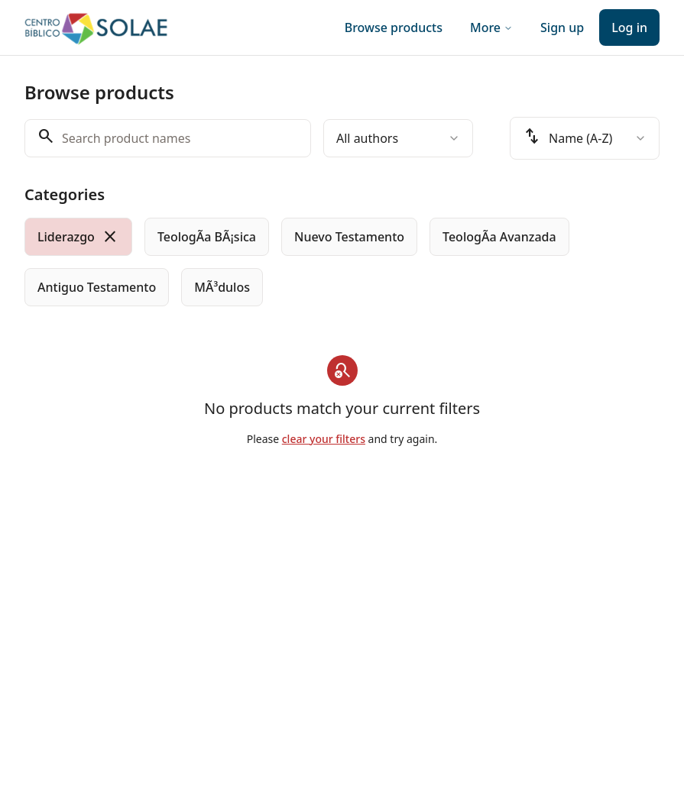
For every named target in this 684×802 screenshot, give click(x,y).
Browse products (393, 27)
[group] (342, 262)
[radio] (78, 237)
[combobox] (398, 138)
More (491, 27)
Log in (629, 27)
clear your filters (323, 439)
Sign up (562, 27)
